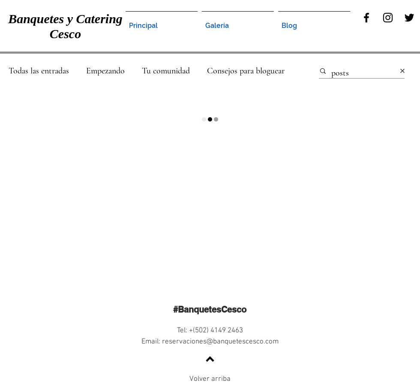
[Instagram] (387, 17)
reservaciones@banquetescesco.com (220, 341)
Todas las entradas (39, 71)
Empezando (105, 71)
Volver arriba (210, 379)
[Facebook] (366, 17)
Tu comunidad (166, 71)
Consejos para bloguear (246, 71)
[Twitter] (409, 17)
